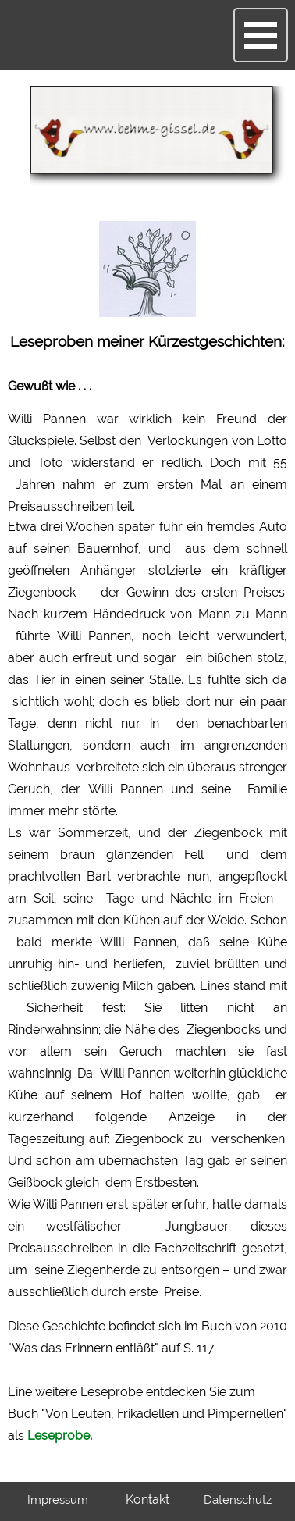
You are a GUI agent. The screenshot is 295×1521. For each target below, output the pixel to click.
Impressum (57, 1499)
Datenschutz (238, 1499)
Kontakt (147, 1499)
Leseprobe (58, 1435)
